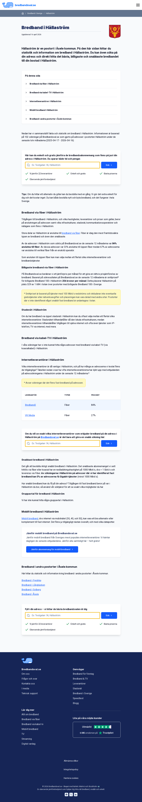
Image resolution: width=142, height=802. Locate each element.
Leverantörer (79, 683)
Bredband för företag (83, 673)
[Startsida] (23, 13)
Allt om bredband (30, 714)
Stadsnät (77, 688)
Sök (109, 165)
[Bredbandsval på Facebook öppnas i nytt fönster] (66, 794)
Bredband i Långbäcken (33, 585)
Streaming (27, 739)
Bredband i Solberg (31, 589)
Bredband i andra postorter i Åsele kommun (50, 119)
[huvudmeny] (137, 5)
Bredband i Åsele (30, 594)
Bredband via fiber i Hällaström (44, 84)
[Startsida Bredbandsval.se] (19, 5)
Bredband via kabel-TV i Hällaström (47, 92)
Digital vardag (28, 743)
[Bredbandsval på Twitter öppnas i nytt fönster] (71, 794)
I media (25, 688)
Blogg (76, 703)
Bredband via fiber (31, 719)
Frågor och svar (29, 678)
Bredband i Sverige (34, 13)
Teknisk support (30, 693)
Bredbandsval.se (50, 437)
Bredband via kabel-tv (32, 724)
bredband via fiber (71, 233)
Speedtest (78, 698)
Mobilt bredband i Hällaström (44, 110)
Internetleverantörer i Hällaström (45, 101)
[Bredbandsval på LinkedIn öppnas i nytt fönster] (75, 794)
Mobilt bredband (30, 518)
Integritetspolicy (71, 769)
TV (23, 734)
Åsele (60, 48)
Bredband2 (30, 405)
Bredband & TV (80, 678)
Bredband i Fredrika (31, 580)
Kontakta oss (28, 683)
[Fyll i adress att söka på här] (62, 165)
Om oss (25, 673)
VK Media (30, 415)
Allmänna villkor (71, 761)
